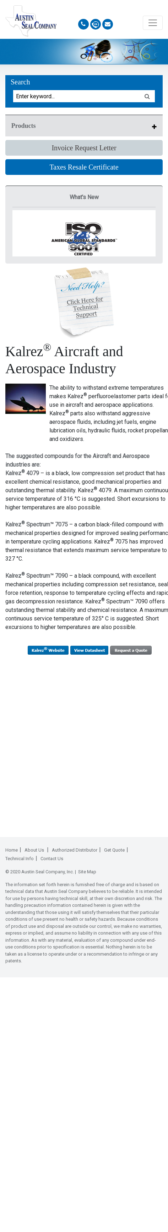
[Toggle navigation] (153, 23)
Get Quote (114, 850)
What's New (84, 197)
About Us (35, 850)
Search (20, 82)
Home (11, 850)
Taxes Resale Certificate (83, 167)
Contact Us (51, 858)
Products (23, 125)
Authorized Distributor (74, 850)
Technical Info (19, 858)
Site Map (87, 871)
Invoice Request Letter (84, 148)
